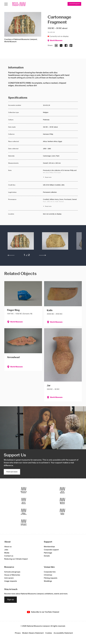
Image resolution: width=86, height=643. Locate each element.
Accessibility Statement (63, 633)
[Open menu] (6, 4)
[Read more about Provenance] (60, 203)
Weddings (48, 581)
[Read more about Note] (60, 174)
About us (8, 547)
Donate (47, 556)
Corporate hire (50, 572)
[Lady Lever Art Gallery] (23, 522)
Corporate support (51, 550)
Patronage (48, 553)
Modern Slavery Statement (33, 633)
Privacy (18, 633)
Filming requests (50, 578)
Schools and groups (12, 572)
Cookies (48, 633)
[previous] (11, 255)
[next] (42, 255)
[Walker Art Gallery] (23, 511)
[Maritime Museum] (62, 501)
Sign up (10, 600)
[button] (21, 242)
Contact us (8, 556)
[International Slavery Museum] (23, 501)
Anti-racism (9, 578)
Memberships (49, 547)
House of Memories (12, 575)
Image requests (10, 581)
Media (6, 553)
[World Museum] (62, 490)
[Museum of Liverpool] (23, 490)
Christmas (48, 575)
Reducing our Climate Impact (16, 559)
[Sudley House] (62, 511)
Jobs (6, 550)
